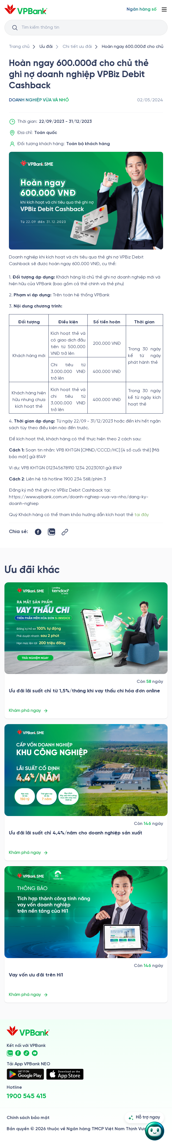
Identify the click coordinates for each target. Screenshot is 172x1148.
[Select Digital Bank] (141, 9)
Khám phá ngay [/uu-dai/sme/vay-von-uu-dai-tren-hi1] (28, 994)
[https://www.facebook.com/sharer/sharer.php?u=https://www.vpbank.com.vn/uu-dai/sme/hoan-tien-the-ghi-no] (38, 531)
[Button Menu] (164, 9)
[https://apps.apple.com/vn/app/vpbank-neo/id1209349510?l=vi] (64, 1074)
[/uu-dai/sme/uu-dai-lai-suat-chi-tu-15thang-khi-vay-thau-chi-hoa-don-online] (86, 628)
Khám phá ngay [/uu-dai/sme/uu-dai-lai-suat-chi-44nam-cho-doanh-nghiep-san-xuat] (28, 852)
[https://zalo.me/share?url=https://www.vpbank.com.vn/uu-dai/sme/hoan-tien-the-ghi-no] (51, 531)
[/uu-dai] (46, 46)
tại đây (141, 514)
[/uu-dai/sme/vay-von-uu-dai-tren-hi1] (86, 912)
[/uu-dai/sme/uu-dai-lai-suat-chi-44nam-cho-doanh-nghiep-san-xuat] (86, 770)
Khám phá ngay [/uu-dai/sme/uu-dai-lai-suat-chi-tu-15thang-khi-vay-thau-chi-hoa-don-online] (28, 710)
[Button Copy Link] (64, 532)
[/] (25, 9)
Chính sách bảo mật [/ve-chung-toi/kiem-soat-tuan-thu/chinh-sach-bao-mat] (28, 1117)
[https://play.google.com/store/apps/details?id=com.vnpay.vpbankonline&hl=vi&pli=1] (25, 1074)
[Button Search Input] (14, 28)
